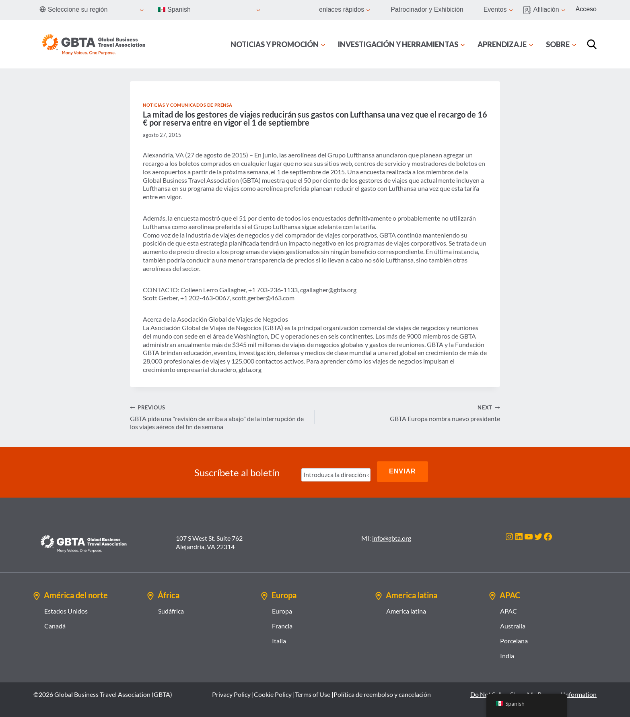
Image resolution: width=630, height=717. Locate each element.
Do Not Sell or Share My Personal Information (533, 690)
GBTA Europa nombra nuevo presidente (410, 412)
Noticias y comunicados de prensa (188, 104)
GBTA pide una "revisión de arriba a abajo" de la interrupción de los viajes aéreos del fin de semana (219, 417)
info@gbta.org (391, 534)
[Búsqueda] (592, 44)
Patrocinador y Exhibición (427, 9)
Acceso (586, 9)
